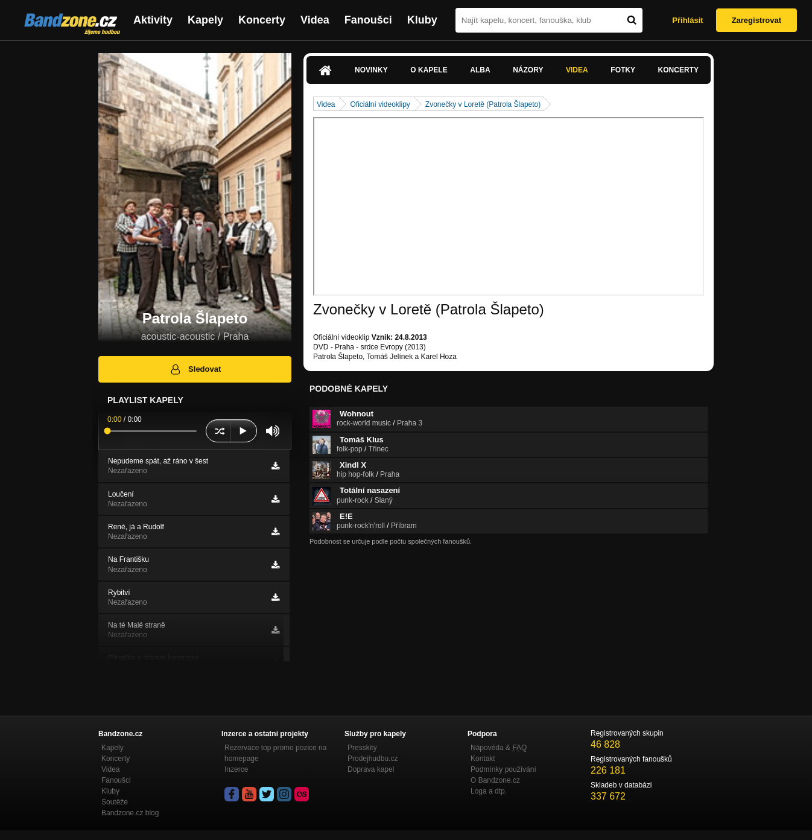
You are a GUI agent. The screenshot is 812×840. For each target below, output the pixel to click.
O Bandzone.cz (495, 780)
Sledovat (195, 369)
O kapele (428, 70)
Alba (480, 70)
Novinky (371, 70)
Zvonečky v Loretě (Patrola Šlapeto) (483, 104)
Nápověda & (499, 747)
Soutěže (114, 802)
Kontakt (483, 758)
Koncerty (261, 20)
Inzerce (236, 769)
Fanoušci (368, 20)
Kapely (205, 20)
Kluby (422, 20)
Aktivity (153, 20)
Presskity (362, 747)
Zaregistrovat (756, 20)
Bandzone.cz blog (130, 813)
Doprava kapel (370, 769)
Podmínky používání (503, 769)
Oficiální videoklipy (380, 104)
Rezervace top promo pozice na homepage (275, 753)
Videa (314, 20)
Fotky (623, 70)
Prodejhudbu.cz (372, 758)
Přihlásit (687, 20)
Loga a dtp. (489, 791)
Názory (528, 70)
